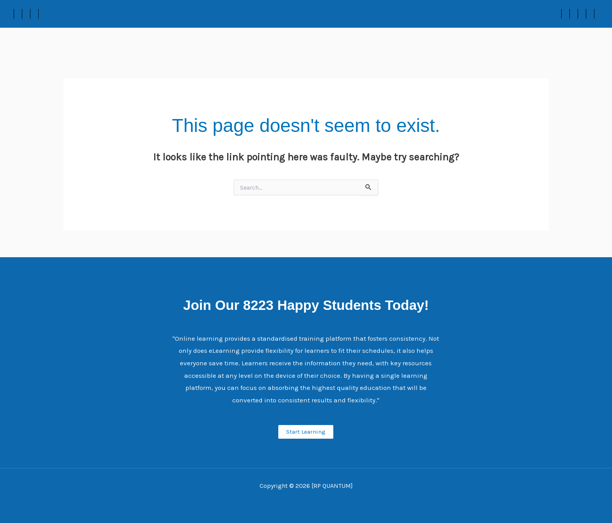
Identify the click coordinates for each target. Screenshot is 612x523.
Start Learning (306, 431)
